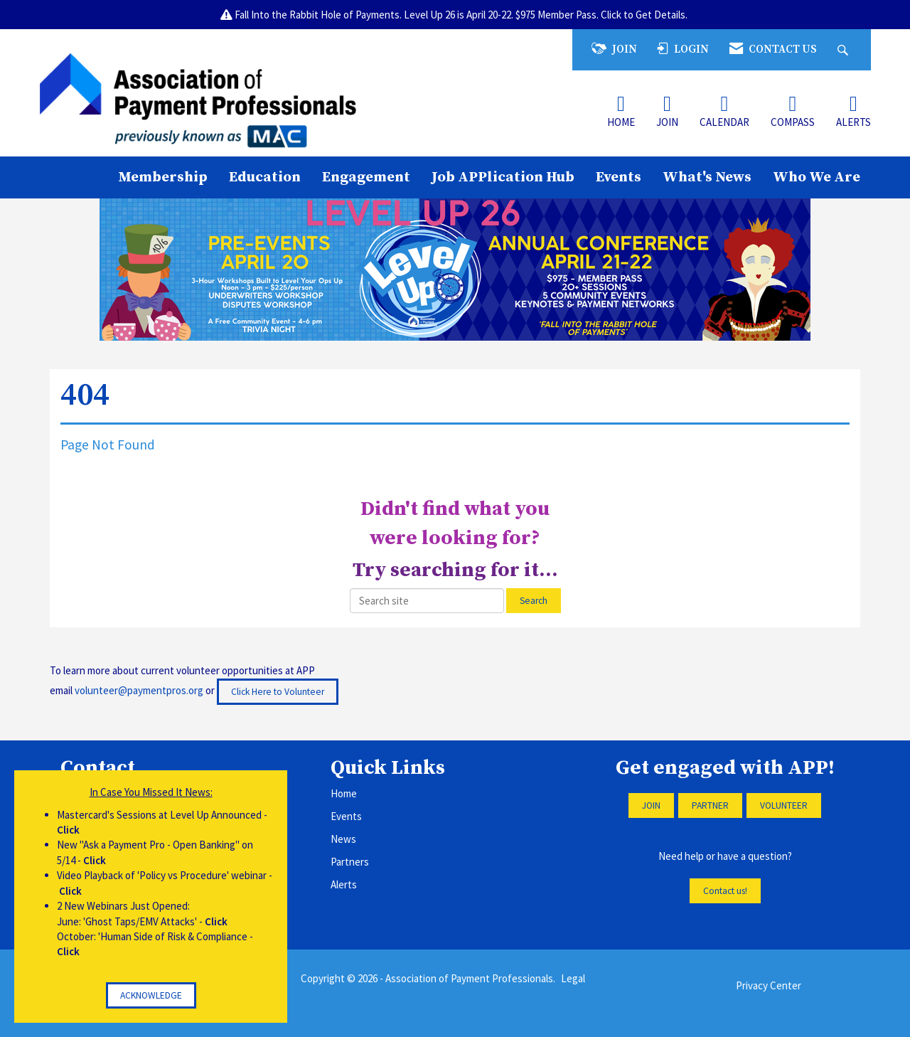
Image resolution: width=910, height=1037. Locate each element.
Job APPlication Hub (503, 177)
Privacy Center (768, 985)
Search (533, 601)
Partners (350, 861)
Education (265, 177)
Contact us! (725, 891)
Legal (573, 978)
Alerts (344, 884)
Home (344, 793)
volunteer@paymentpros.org (139, 690)
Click (68, 829)
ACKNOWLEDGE (151, 995)
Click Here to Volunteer (277, 692)
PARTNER (710, 805)
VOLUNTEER (784, 805)
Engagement (366, 177)
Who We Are (816, 177)
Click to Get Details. (645, 14)
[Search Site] (845, 49)
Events (618, 177)
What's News (707, 177)
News (343, 839)
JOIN (651, 805)
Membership (163, 177)
